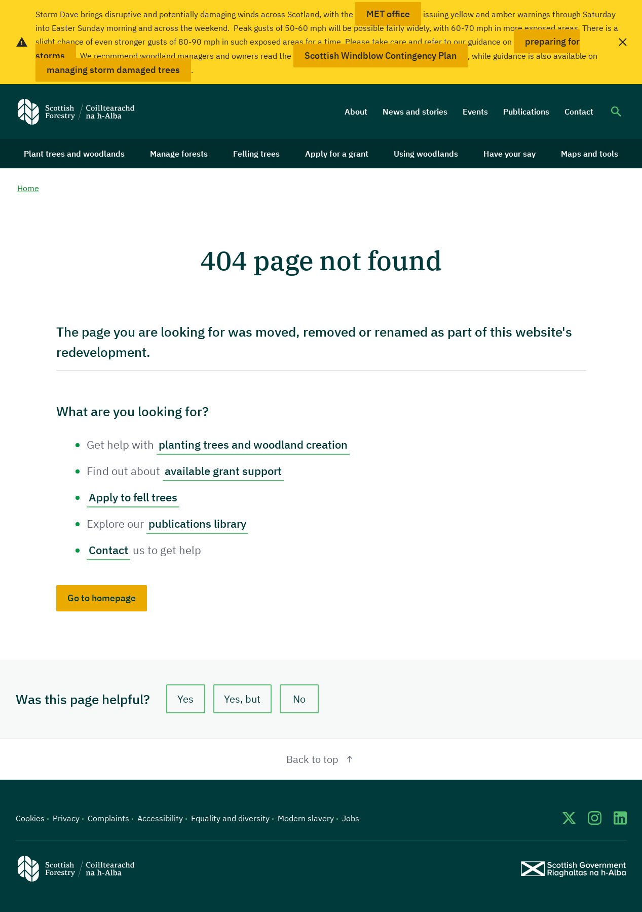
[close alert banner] (623, 42)
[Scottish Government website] (573, 869)
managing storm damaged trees (113, 70)
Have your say (509, 154)
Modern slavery (306, 818)
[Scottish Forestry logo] (76, 111)
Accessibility (160, 818)
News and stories (415, 111)
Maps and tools (589, 154)
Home (28, 188)
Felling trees (256, 154)
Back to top (321, 759)
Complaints (108, 818)
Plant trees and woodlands (74, 154)
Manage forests (179, 154)
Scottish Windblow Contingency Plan (381, 55)
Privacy (66, 818)
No (299, 699)
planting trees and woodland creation (253, 444)
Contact (578, 111)
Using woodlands (426, 154)
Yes (185, 699)
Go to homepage (101, 598)
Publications (526, 111)
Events (475, 111)
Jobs (350, 818)
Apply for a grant (336, 154)
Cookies (30, 818)
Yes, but (242, 699)
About (356, 111)
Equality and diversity (230, 818)
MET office (388, 14)
